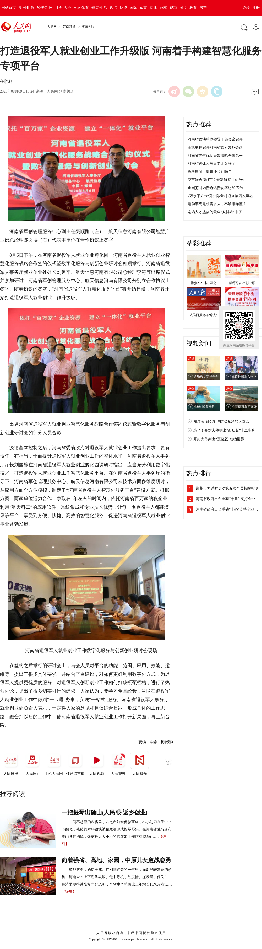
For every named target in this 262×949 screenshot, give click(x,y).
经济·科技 (45, 8)
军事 (143, 8)
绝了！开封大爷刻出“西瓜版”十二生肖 (224, 430)
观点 (113, 8)
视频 (173, 8)
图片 (183, 8)
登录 (246, 8)
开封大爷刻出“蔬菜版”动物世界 (218, 439)
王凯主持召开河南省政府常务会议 (215, 147)
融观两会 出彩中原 (242, 283)
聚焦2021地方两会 (203, 283)
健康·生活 (99, 8)
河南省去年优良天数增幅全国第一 (215, 156)
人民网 (52, 27)
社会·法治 (63, 8)
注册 (256, 8)
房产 (203, 8)
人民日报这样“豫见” (204, 315)
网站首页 (8, 8)
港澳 (153, 8)
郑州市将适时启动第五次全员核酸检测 (227, 488)
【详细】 (69, 892)
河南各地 (87, 27)
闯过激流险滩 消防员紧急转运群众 (221, 421)
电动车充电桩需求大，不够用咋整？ (217, 204)
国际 (133, 8)
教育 (193, 8)
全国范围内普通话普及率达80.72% (215, 188)
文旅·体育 (81, 8)
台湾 (163, 8)
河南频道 (69, 27)
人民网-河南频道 (60, 91)
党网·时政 (26, 8)
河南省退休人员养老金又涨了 (211, 163)
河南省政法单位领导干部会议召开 (215, 139)
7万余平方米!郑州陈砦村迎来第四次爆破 (220, 196)
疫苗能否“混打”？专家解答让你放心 (217, 180)
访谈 (123, 8)
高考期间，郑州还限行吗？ (210, 172)
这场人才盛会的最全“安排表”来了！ (217, 212)
